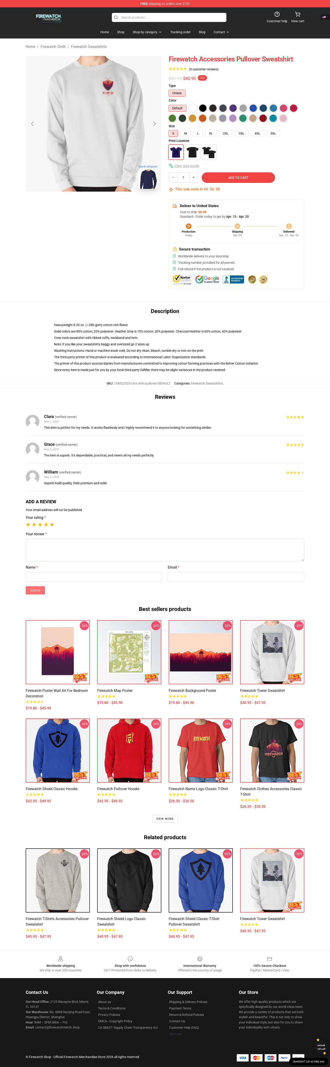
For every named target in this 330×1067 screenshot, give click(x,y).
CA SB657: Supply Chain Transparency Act (128, 1027)
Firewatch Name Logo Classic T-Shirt (198, 789)
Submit (35, 590)
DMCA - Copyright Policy (115, 1021)
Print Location (179, 141)
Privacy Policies (109, 1015)
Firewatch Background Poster (192, 690)
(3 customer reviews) (204, 69)
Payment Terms (180, 1008)
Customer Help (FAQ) (184, 1027)
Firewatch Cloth (53, 46)
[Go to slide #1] (82, 202)
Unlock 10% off (321, 1047)
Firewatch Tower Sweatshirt (262, 690)
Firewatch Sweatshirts (89, 46)
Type (172, 86)
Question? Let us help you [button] (308, 1061)
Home (30, 46)
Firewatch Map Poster (114, 690)
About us (104, 1002)
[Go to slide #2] (105, 202)
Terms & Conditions (112, 1008)
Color (172, 100)
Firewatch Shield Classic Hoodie (51, 789)
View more (165, 818)
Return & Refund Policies (186, 1015)
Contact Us (177, 1021)
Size (172, 126)
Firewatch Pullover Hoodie (118, 789)
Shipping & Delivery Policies (188, 1002)
